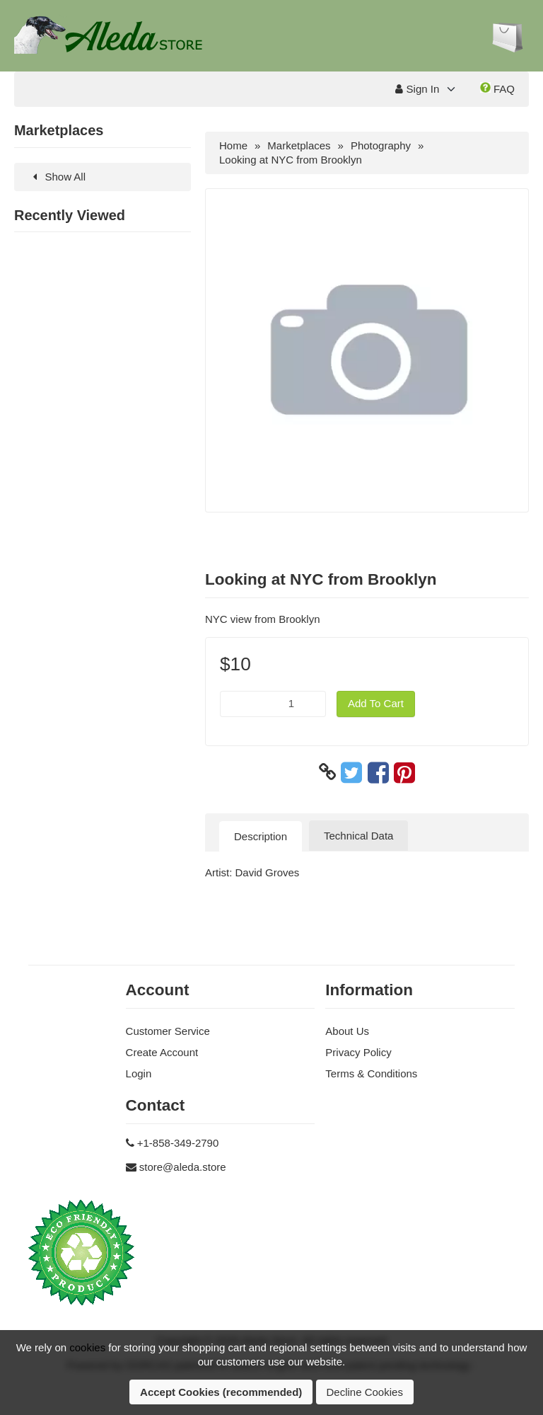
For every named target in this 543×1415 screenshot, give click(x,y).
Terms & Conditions (371, 1073)
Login (139, 1073)
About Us (347, 1031)
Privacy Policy (358, 1052)
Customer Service (168, 1031)
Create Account (162, 1052)
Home (233, 145)
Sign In (417, 89)
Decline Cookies (365, 1392)
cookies (87, 1347)
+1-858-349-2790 (178, 1143)
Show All (57, 177)
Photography (381, 145)
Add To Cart (376, 703)
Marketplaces (298, 145)
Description (260, 836)
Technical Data (358, 836)
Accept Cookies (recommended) (221, 1392)
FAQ (497, 88)
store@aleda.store (182, 1167)
